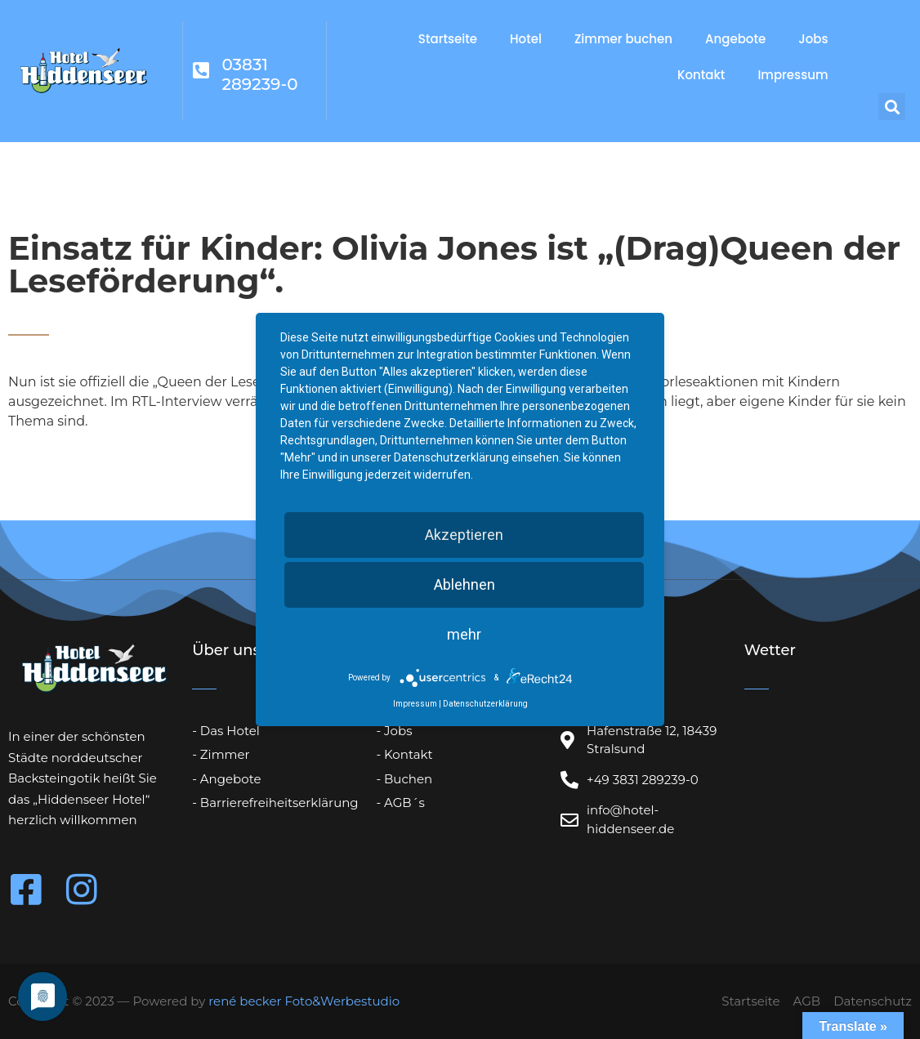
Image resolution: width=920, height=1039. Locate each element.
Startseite (447, 38)
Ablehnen (464, 584)
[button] (891, 106)
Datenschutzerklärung (485, 703)
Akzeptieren (464, 534)
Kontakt (701, 74)
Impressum (792, 74)
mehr (464, 634)
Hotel (526, 38)
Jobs (813, 38)
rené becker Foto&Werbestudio (304, 1001)
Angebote (735, 38)
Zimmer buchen (623, 38)
